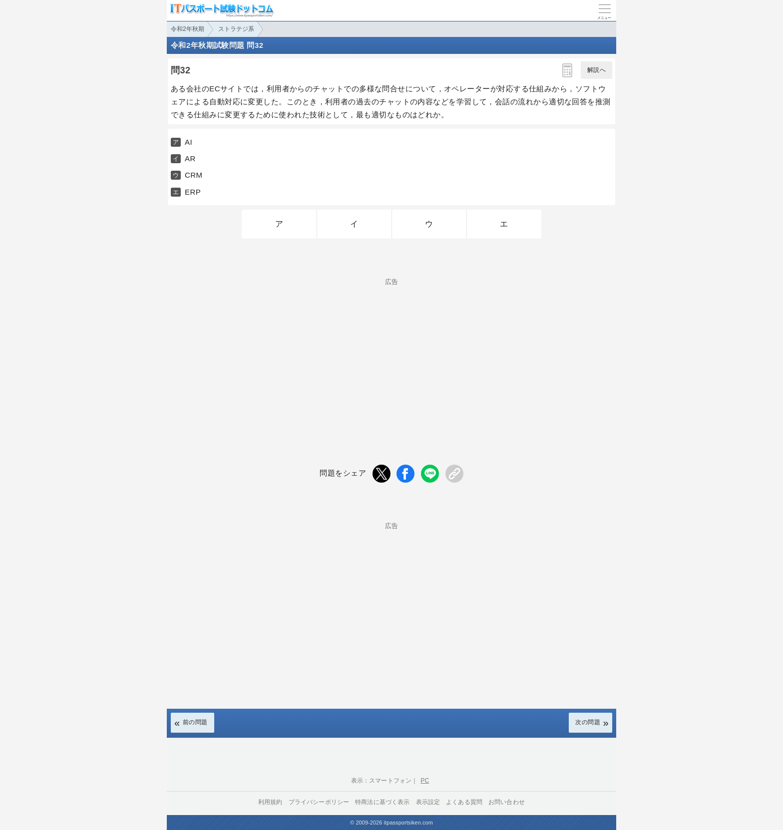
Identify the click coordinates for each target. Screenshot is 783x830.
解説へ (596, 69)
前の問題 (195, 722)
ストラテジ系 (236, 28)
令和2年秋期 (187, 28)
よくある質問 (464, 802)
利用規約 (270, 802)
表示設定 (428, 802)
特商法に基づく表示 (382, 802)
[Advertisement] (391, 355)
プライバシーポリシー (319, 802)
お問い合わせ (506, 802)
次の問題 (587, 722)
